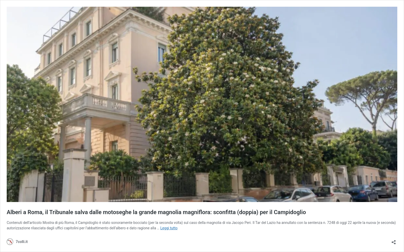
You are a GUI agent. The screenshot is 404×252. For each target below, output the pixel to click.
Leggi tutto (169, 228)
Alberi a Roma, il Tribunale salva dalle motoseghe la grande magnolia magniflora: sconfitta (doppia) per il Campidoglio (156, 212)
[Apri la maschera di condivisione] (393, 241)
